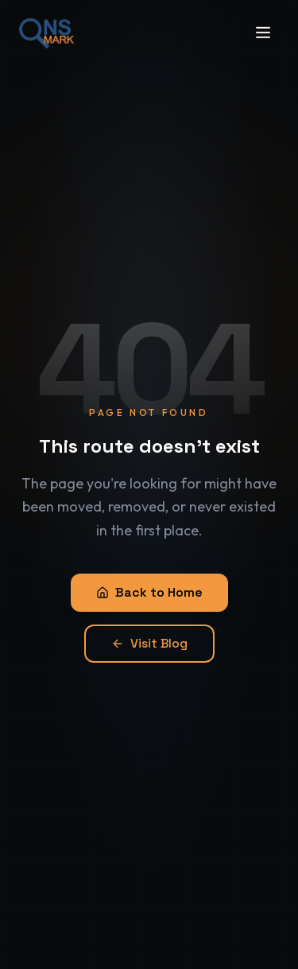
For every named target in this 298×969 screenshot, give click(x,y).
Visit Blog (149, 643)
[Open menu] (263, 24)
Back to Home (149, 592)
